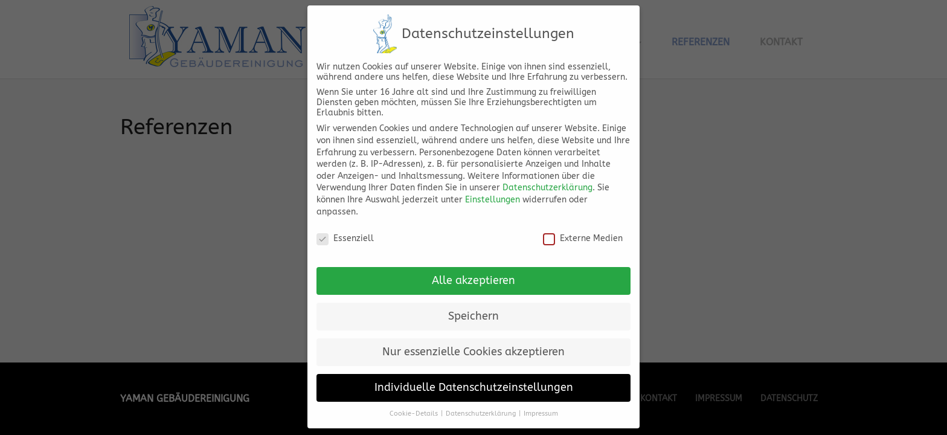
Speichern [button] (473, 308)
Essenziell (345, 230)
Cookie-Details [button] (414, 406)
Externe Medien (583, 230)
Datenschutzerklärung (547, 180)
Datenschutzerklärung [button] (481, 406)
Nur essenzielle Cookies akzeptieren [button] (473, 344)
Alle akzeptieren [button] (473, 272)
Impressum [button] (541, 406)
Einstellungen (492, 192)
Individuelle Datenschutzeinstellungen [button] (473, 379)
